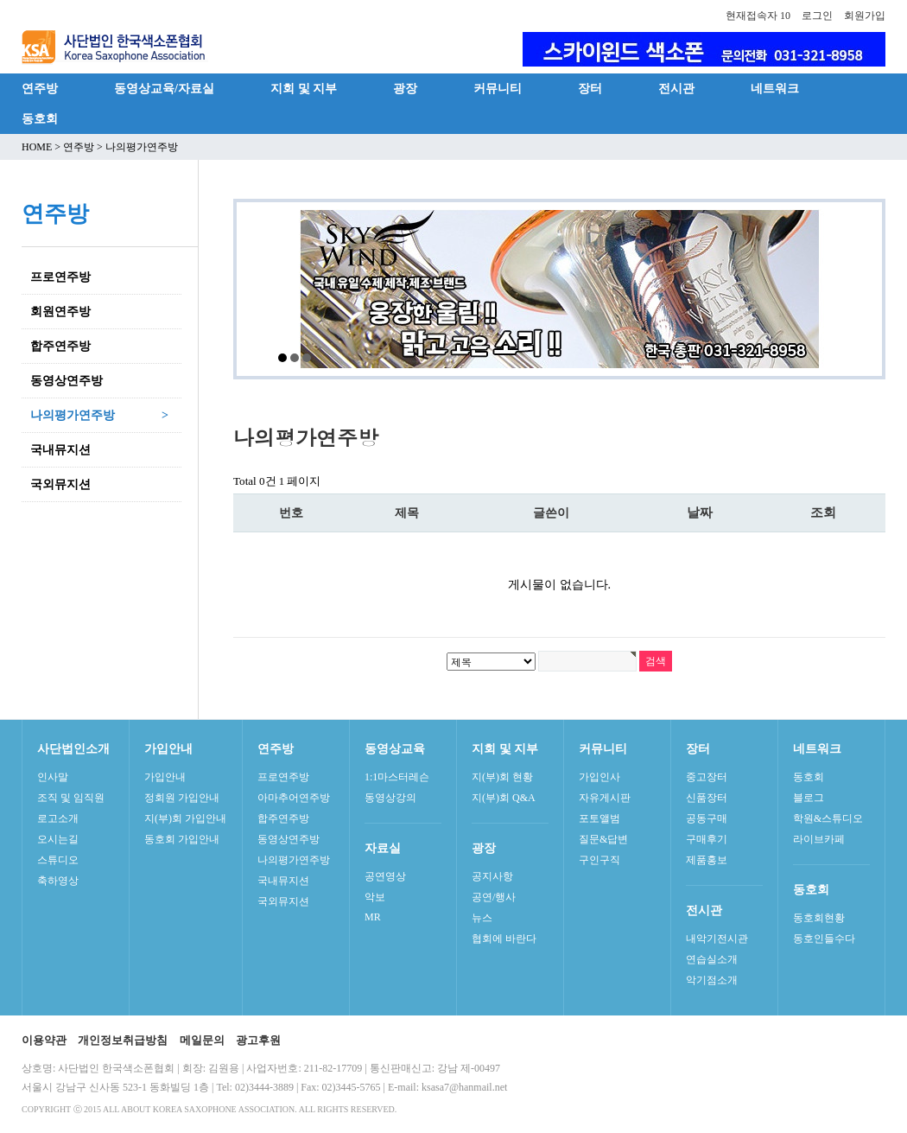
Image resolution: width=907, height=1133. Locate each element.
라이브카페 (819, 839)
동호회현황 (819, 918)
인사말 (52, 777)
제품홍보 (706, 860)
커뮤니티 (497, 88)
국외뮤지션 (283, 901)
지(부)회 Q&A (504, 798)
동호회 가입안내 (181, 839)
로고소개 (58, 818)
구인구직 (599, 860)
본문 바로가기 (0, 0)
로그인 (817, 16)
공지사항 (492, 876)
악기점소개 (712, 980)
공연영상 (385, 876)
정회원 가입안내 (181, 798)
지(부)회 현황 (502, 777)
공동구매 (706, 818)
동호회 (40, 118)
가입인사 (599, 777)
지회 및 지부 (303, 88)
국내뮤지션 (283, 881)
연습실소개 (712, 959)
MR (373, 917)
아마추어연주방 (293, 798)
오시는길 (58, 839)
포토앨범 (599, 818)
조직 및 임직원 (71, 798)
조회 (823, 512)
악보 (375, 897)
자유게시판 (605, 798)
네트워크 (775, 88)
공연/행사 (494, 897)
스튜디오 (58, 860)
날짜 (700, 512)
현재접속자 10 (758, 16)
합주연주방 (283, 818)
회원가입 (864, 16)
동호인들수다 (824, 938)
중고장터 (706, 777)
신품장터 (706, 798)
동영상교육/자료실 (164, 88)
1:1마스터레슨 (397, 777)
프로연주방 (283, 777)
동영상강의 (390, 798)
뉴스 (482, 918)
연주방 (40, 88)
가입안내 (165, 777)
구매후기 (706, 839)
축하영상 (58, 881)
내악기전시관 (717, 938)
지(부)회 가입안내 (185, 818)
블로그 (808, 798)
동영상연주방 (288, 839)
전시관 (676, 88)
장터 (590, 88)
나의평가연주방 (293, 860)
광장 (405, 88)
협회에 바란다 (504, 938)
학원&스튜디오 (828, 818)
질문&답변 (603, 839)
